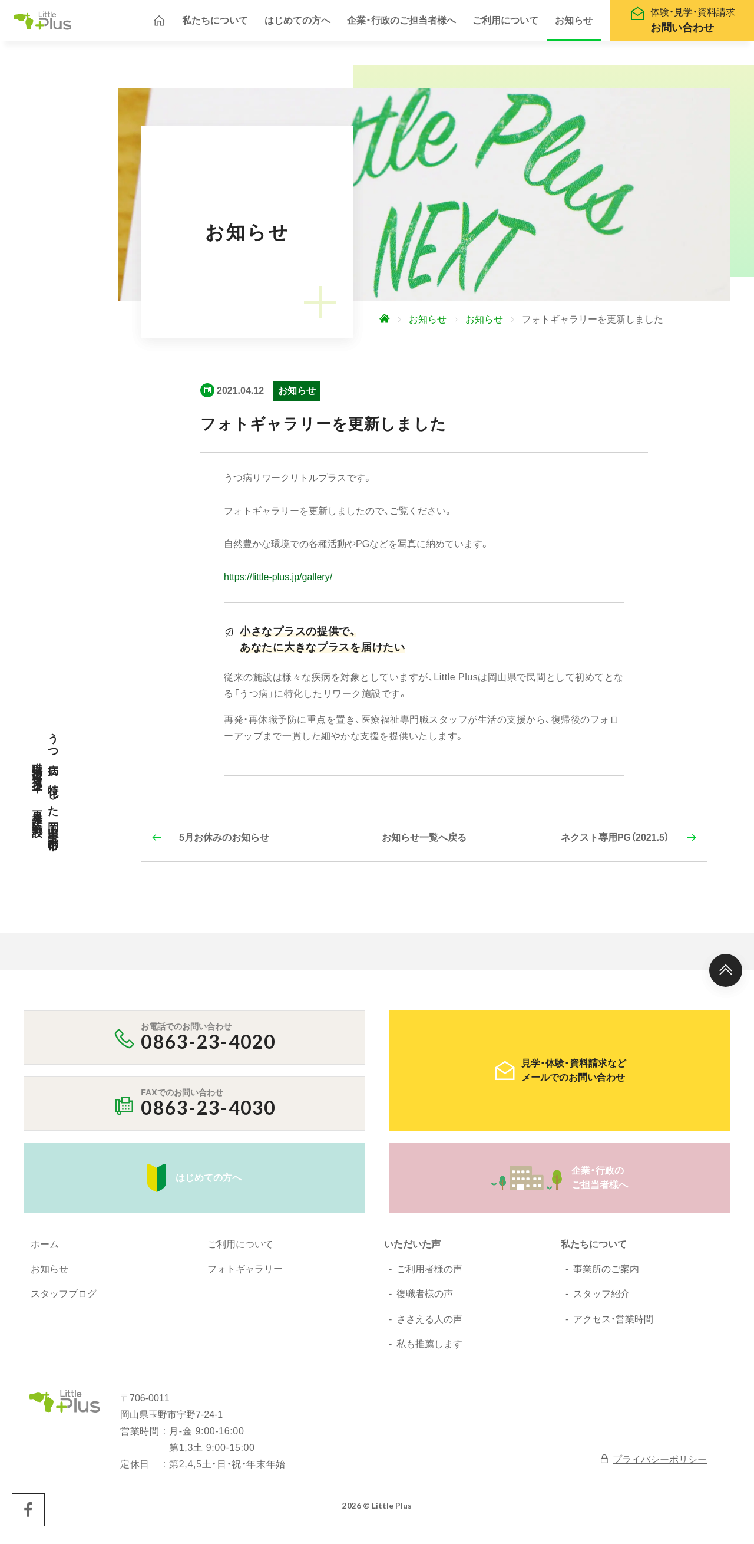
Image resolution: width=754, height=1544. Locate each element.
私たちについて (215, 23)
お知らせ (574, 23)
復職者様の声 (424, 1300)
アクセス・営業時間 (613, 1325)
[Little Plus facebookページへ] (28, 1515)
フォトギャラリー (245, 1275)
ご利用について (505, 23)
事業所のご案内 (606, 1275)
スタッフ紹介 (601, 1300)
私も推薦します (429, 1350)
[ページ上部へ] (725, 976)
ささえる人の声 (429, 1325)
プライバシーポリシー (653, 1464)
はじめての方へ (297, 23)
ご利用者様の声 (429, 1275)
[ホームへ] (159, 23)
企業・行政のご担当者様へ (401, 23)
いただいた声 (412, 1250)
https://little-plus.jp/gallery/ (278, 583)
